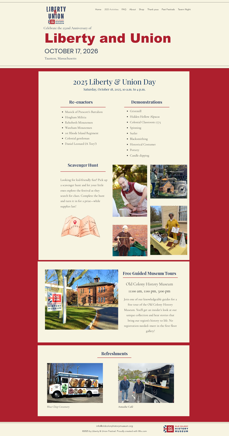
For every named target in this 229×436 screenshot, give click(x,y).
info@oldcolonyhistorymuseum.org (114, 425)
